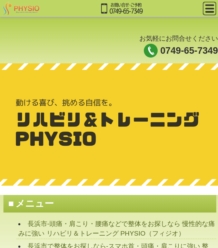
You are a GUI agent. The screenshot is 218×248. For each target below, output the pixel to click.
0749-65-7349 (189, 50)
